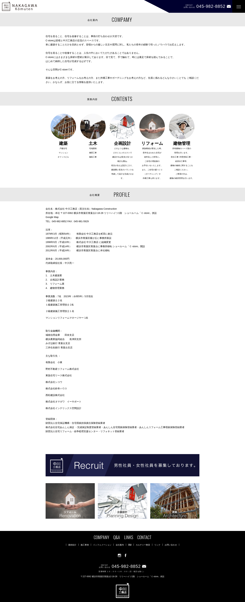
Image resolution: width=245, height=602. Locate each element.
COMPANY (101, 537)
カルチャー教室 (143, 545)
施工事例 (85, 545)
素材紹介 (72, 545)
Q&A (116, 537)
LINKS (128, 537)
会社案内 (120, 545)
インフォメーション (102, 545)
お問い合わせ (171, 545)
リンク (157, 545)
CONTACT (144, 537)
